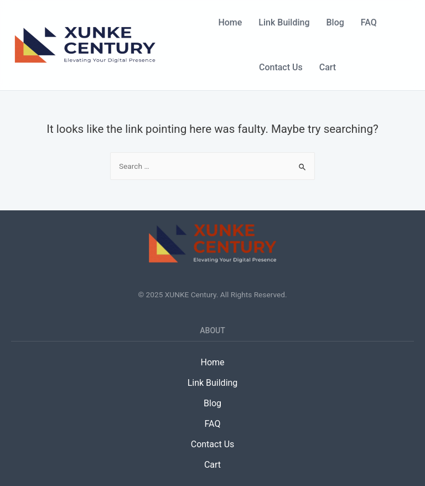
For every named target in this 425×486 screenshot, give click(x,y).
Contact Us (281, 67)
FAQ (369, 22)
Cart (327, 67)
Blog (335, 22)
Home (230, 22)
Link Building (283, 22)
